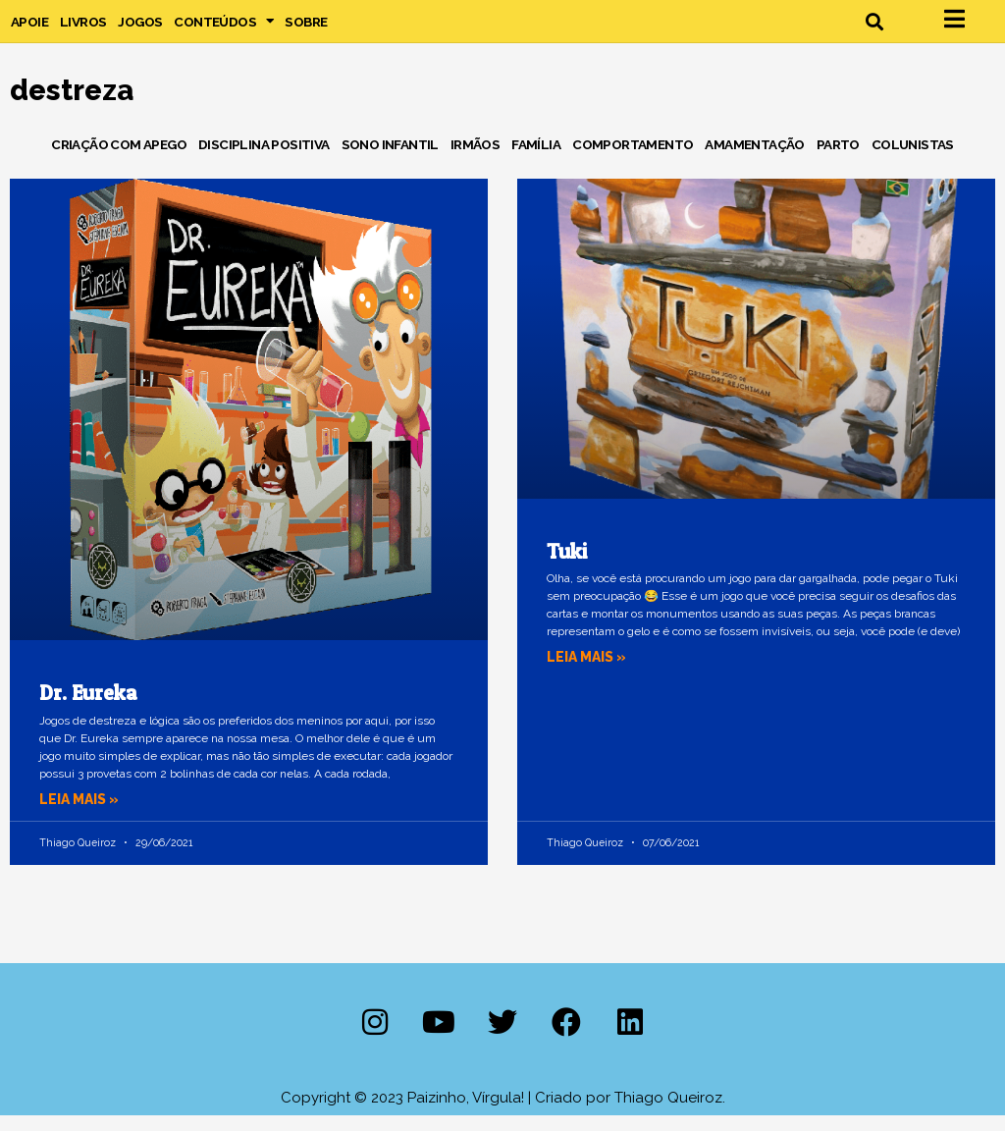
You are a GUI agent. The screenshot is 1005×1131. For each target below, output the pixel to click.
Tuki (567, 567)
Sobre (306, 29)
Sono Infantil (390, 160)
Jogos (140, 29)
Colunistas (913, 160)
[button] (874, 29)
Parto (838, 160)
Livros (83, 29)
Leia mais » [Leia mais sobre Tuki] (590, 673)
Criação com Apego (118, 160)
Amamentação (754, 160)
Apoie (29, 29)
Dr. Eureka (88, 709)
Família (535, 160)
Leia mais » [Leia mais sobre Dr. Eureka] (82, 815)
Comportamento (632, 160)
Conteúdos (223, 29)
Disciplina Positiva (264, 160)
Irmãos (475, 160)
